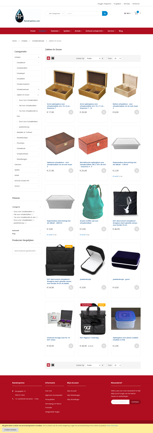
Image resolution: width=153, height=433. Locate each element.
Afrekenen (136, 4)
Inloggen (100, 4)
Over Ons (48, 391)
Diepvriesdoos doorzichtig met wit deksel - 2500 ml (59, 222)
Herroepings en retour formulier (53, 406)
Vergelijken (117, 4)
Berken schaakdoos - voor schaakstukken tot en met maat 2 (125, 106)
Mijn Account (71, 391)
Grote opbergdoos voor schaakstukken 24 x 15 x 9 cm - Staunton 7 (59, 106)
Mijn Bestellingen (73, 399)
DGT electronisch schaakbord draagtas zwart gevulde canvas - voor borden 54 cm (125, 223)
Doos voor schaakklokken (24, 220)
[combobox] (85, 13)
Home (14, 41)
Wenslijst (127, 4)
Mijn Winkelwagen (73, 395)
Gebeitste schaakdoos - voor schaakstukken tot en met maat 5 (59, 164)
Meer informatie (112, 426)
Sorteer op (80, 58)
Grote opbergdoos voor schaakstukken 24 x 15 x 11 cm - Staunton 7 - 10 (92, 106)
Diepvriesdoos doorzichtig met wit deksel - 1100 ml (124, 163)
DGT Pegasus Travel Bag (89, 338)
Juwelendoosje (85, 279)
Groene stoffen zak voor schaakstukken (89, 222)
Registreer (107, 4)
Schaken (24, 41)
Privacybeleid (49, 399)
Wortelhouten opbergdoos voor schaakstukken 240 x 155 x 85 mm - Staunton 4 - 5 (93, 164)
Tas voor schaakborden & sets (26, 217)
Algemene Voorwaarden (53, 395)
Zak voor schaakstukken (23, 214)
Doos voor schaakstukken (24, 211)
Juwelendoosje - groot (121, 279)
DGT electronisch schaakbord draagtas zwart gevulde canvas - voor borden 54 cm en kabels (59, 281)
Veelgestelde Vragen (52, 412)
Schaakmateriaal (38, 41)
